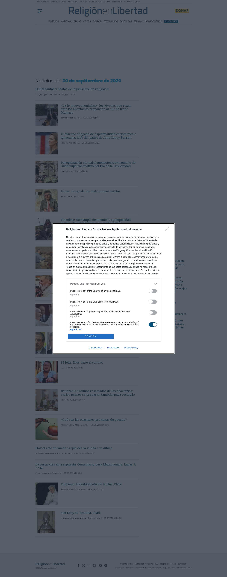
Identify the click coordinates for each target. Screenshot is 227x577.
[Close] (168, 230)
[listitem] (113, 284)
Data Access (113, 347)
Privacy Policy (131, 347)
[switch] (153, 291)
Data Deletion (95, 347)
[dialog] (113, 289)
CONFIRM (91, 336)
